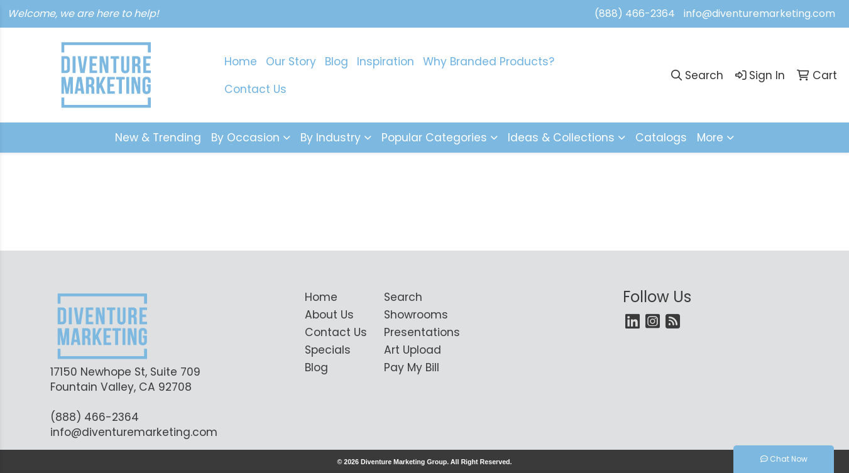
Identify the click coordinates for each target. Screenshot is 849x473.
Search (403, 297)
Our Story (291, 61)
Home (321, 297)
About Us (329, 314)
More (710, 137)
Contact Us (336, 332)
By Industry (330, 137)
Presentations (416, 332)
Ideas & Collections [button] (561, 137)
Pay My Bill (411, 367)
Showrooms (416, 314)
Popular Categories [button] (434, 137)
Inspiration (385, 61)
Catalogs (661, 137)
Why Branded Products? (488, 61)
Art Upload (412, 349)
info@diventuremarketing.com (759, 13)
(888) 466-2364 (634, 13)
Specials (328, 349)
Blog (336, 61)
